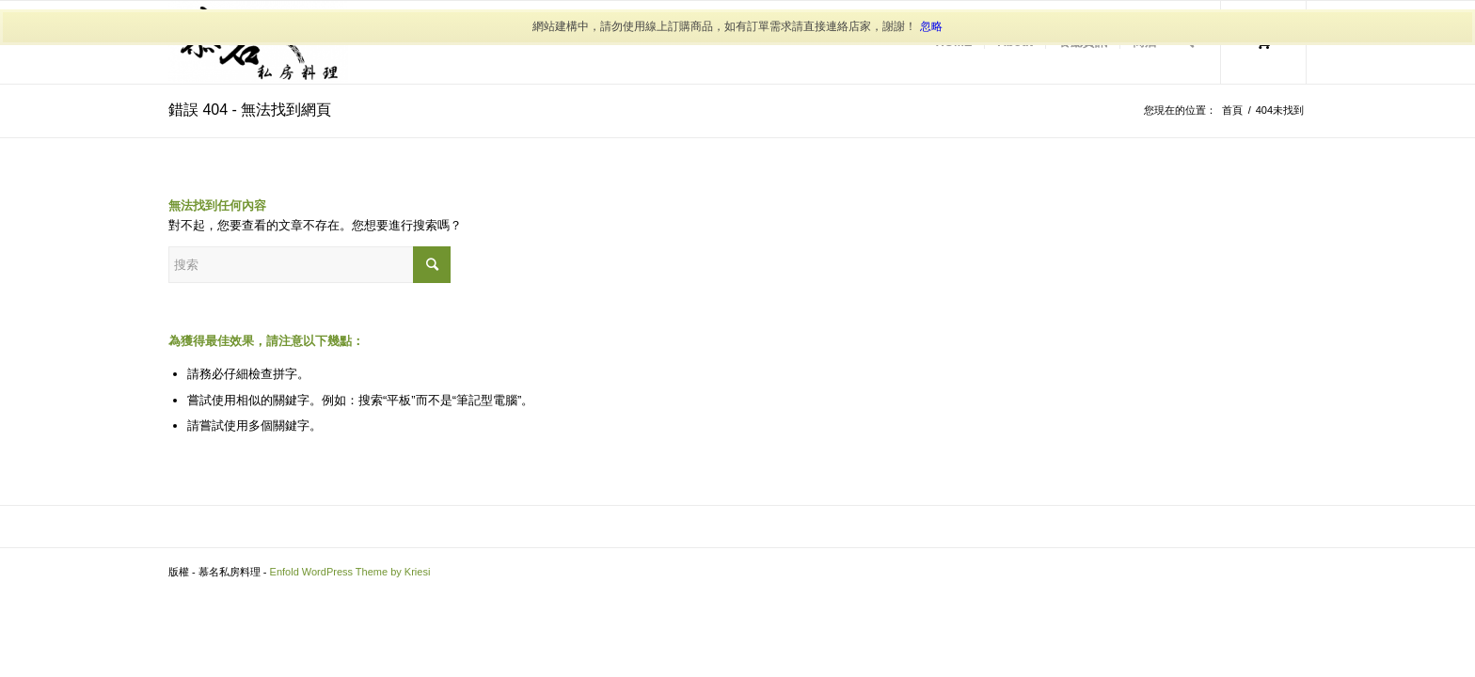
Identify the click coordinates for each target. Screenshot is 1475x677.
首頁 (1232, 110)
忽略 (931, 26)
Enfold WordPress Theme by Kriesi (350, 571)
